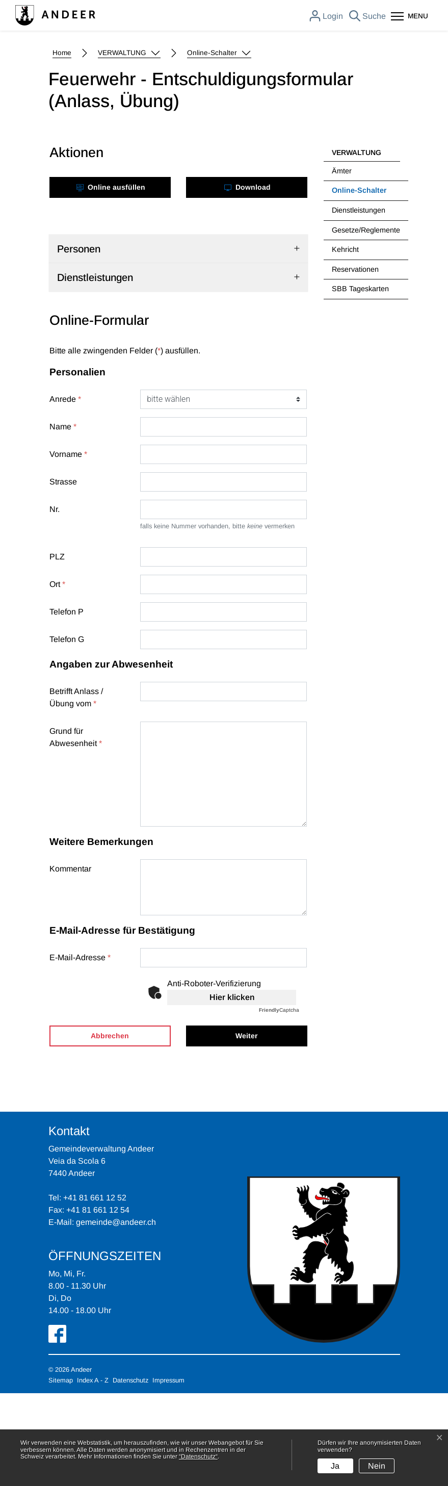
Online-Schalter (358, 286)
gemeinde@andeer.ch (116, 1315)
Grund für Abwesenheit (75, 829)
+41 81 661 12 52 (94, 1290)
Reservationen (355, 362)
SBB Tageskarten (360, 381)
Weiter (246, 1128)
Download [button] (247, 280)
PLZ (57, 649)
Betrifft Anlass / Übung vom (76, 790)
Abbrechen (110, 1128)
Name (62, 519)
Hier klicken (231, 1090)
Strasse (63, 574)
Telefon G (66, 732)
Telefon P (66, 704)
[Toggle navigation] (409, 17)
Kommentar (70, 961)
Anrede (65, 492)
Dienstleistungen (358, 303)
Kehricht (345, 342)
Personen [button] (78, 341)
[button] (129, 146)
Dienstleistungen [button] (95, 370)
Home (61, 145)
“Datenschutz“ (198, 1456)
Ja (335, 1466)
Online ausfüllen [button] (110, 280)
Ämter (342, 264)
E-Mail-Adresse (80, 1050)
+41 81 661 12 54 (97, 1302)
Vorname (68, 547)
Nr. (54, 602)
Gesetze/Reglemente (366, 323)
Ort (57, 677)
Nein (376, 1466)
